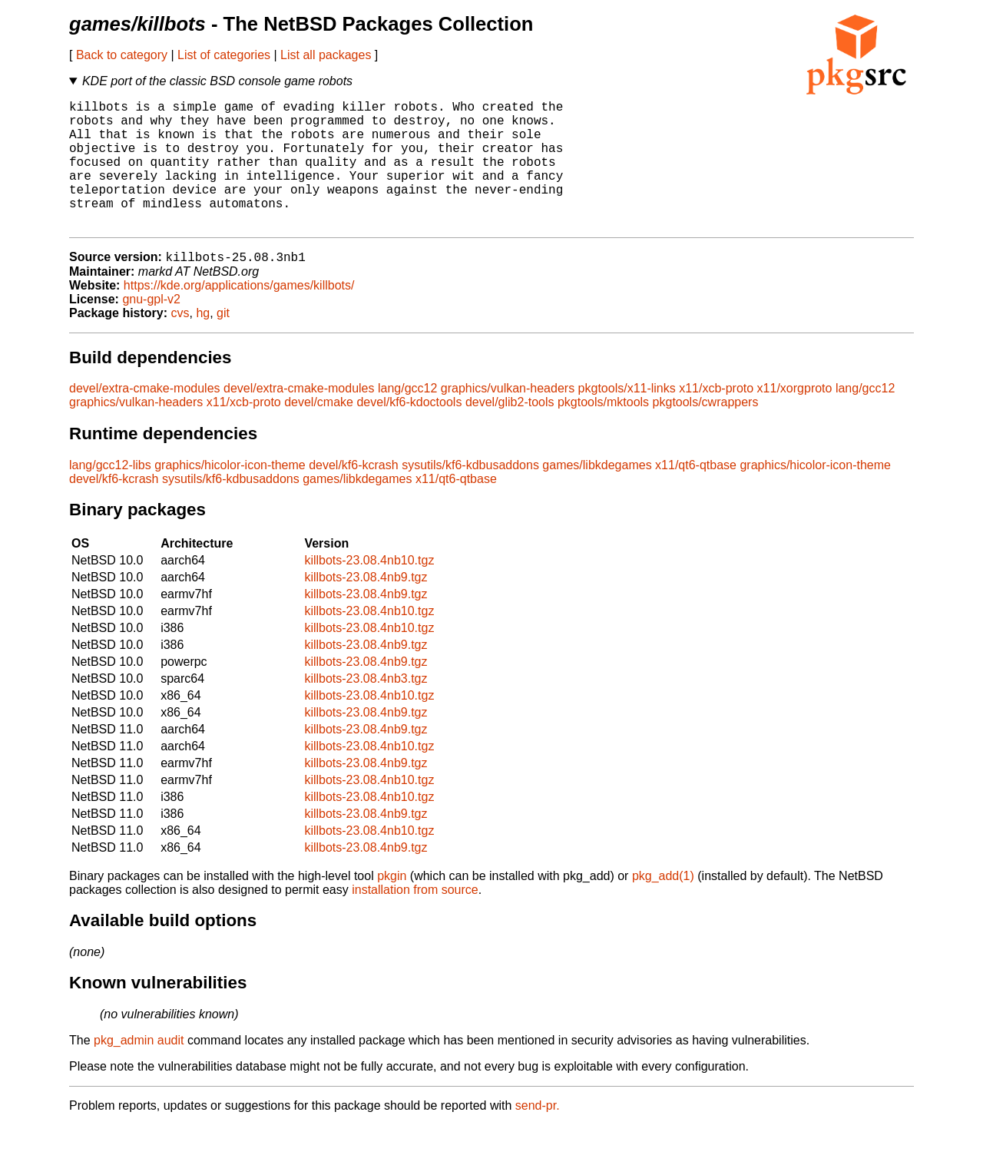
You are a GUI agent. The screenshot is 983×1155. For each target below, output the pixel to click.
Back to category (121, 54)
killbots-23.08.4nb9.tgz (365, 607)
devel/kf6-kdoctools (409, 432)
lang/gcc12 (407, 418)
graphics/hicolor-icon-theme (230, 494)
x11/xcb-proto (716, 418)
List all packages (325, 54)
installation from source (415, 919)
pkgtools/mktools (603, 432)
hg (203, 342)
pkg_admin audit (139, 1070)
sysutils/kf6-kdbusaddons (470, 494)
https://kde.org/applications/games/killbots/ (239, 315)
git (223, 342)
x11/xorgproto (794, 418)
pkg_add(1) (663, 905)
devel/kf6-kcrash (354, 494)
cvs (180, 342)
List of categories (223, 54)
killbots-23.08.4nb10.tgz (369, 590)
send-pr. (537, 1135)
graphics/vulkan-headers (507, 418)
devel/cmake (318, 432)
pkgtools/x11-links (627, 418)
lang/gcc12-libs (110, 494)
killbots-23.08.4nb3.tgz (365, 708)
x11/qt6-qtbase (695, 494)
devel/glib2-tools (509, 432)
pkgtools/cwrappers (706, 432)
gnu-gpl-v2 (151, 329)
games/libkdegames (596, 494)
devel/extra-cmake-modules (144, 418)
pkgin (391, 905)
